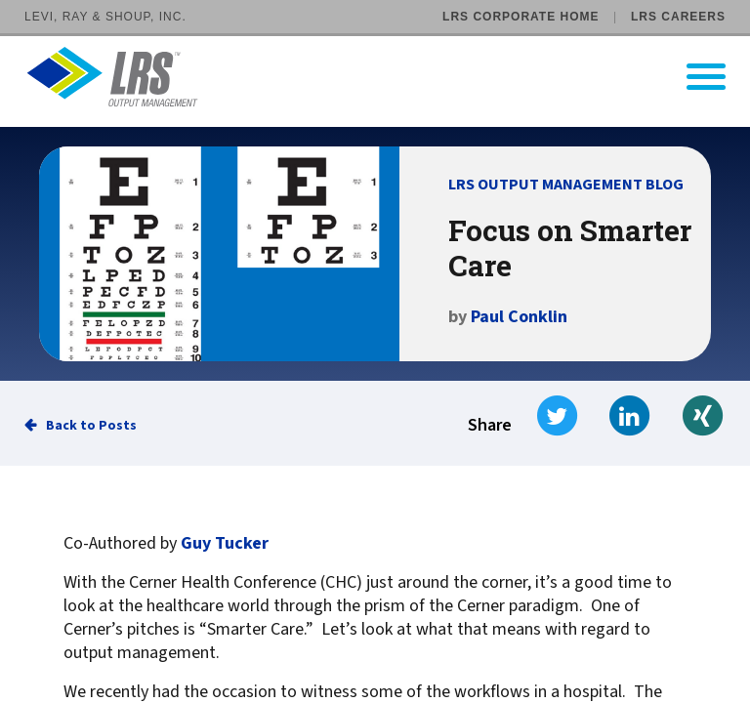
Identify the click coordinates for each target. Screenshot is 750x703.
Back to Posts (91, 425)
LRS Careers (678, 16)
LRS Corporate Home (520, 16)
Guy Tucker (225, 544)
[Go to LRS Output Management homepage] (387, 76)
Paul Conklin (519, 317)
